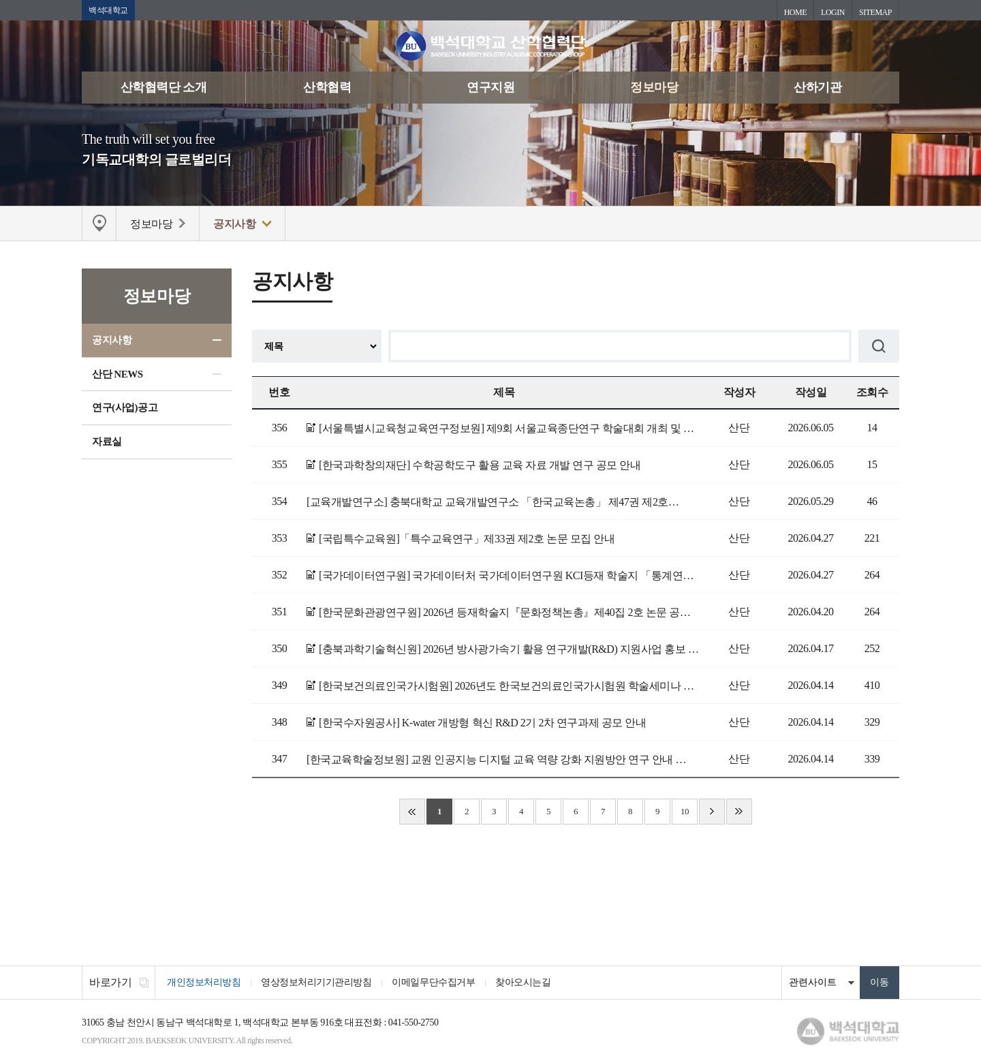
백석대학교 (108, 10)
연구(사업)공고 (124, 407)
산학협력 (327, 87)
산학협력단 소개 (164, 87)
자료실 (107, 441)
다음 (712, 812)
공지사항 (111, 340)
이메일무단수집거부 (433, 982)
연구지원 (490, 87)
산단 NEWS (117, 374)
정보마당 (654, 87)
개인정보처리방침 (203, 982)
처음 (412, 812)
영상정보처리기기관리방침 (316, 982)
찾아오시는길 (522, 982)
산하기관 (817, 87)
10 (685, 811)
